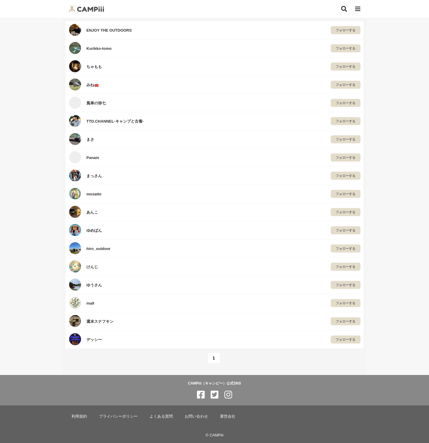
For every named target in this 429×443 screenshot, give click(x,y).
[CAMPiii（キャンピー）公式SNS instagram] (228, 394)
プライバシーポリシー (118, 416)
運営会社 (227, 416)
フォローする (345, 30)
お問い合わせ (196, 416)
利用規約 (79, 416)
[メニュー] (358, 9)
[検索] (344, 9)
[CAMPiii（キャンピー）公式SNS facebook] (201, 394)
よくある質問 (161, 416)
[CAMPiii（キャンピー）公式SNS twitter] (214, 394)
